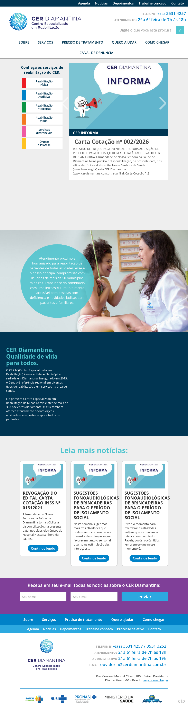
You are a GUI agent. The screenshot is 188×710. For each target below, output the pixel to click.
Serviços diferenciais (44, 131)
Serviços (49, 619)
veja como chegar (155, 680)
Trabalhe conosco (153, 3)
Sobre (28, 619)
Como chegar (157, 42)
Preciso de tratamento (82, 42)
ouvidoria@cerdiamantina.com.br (133, 664)
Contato (177, 3)
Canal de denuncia (96, 53)
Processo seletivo (130, 629)
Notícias (101, 3)
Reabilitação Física (44, 83)
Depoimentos (123, 3)
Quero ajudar (124, 42)
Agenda (84, 3)
